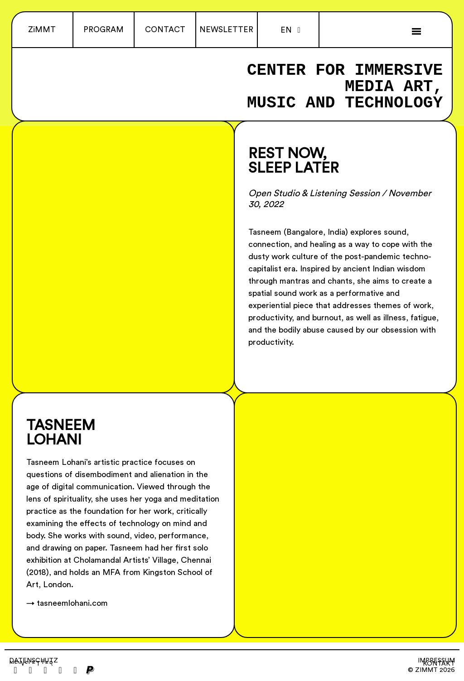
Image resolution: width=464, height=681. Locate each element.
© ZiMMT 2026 (431, 670)
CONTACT (165, 30)
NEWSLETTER (226, 30)
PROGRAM (103, 30)
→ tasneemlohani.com (67, 603)
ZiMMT (42, 30)
